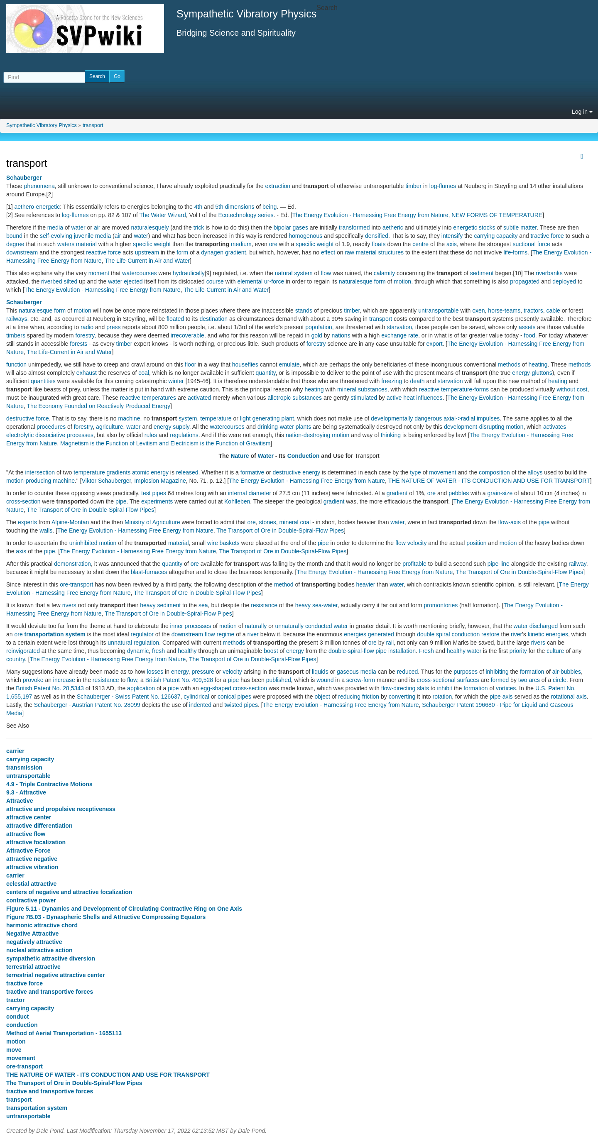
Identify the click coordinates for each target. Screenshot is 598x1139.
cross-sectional (436, 680)
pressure (202, 671)
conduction (465, 634)
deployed (564, 281)
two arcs (529, 680)
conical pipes (234, 696)
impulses (488, 418)
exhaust (86, 372)
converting (402, 696)
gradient (397, 493)
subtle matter (520, 227)
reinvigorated (23, 651)
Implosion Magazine (160, 480)
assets (527, 327)
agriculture (109, 426)
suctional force (531, 244)
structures (391, 252)
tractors (533, 310)
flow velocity (410, 543)
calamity (384, 273)
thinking (391, 435)
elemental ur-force (260, 281)
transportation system (55, 634)
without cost (572, 389)
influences (429, 397)
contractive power (31, 900)
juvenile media (92, 235)
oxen (478, 310)
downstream (22, 252)
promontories (441, 605)
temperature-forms (465, 389)
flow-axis (509, 522)
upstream (147, 252)
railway (577, 563)
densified (376, 235)
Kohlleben (237, 501)
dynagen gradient (223, 252)
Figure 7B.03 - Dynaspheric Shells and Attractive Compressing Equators (106, 917)
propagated (524, 281)
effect (328, 252)
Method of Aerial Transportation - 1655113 (64, 1033)
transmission (24, 767)
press (113, 327)
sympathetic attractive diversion (50, 958)
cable (553, 310)
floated (175, 318)
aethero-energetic (37, 206)
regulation (146, 642)
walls (45, 530)
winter (176, 381)
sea (203, 605)
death (417, 381)
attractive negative (31, 858)
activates (554, 426)
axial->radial (459, 418)
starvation (399, 327)
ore (273, 244)
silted (71, 281)
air (97, 227)
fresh (158, 651)
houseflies (245, 364)
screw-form (360, 680)
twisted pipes (241, 704)
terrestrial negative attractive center (55, 975)
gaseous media (356, 671)
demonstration (72, 563)
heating (537, 364)
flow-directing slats (405, 688)
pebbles (458, 493)
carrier (15, 751)
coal (143, 372)
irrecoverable (187, 335)
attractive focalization (36, 842)
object (322, 696)
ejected (133, 281)
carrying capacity (495, 235)
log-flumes (442, 186)
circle (559, 680)
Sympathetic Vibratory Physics (41, 125)
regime (226, 634)
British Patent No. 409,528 (179, 680)
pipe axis (501, 696)
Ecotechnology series (246, 215)
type (415, 472)
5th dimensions (234, 206)
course (215, 281)
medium (241, 244)
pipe (120, 501)
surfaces (468, 680)
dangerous (428, 418)
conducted (318, 626)
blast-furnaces (149, 572)
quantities (43, 381)
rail (390, 642)
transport (93, 125)
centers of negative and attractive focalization (69, 892)
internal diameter (249, 493)
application (141, 688)
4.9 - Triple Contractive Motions (49, 784)
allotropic (279, 397)
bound (14, 235)
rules (151, 435)
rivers (69, 605)
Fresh (426, 651)
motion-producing (28, 480)
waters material (77, 244)
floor (190, 364)
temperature (215, 418)
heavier (365, 584)
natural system (294, 273)
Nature (239, 455)
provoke (33, 680)
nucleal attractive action (39, 950)
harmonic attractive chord (42, 925)
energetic (465, 227)
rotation (442, 696)
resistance (264, 605)
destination (213, 318)
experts (27, 522)
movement (442, 472)
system (188, 418)
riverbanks (549, 273)
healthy (187, 651)
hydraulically (189, 273)
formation (532, 671)
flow (326, 273)
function (16, 364)
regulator (142, 634)
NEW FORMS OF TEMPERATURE (496, 215)
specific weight (152, 244)
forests (78, 343)
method (284, 584)
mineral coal (295, 522)
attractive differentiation (39, 825)
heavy (147, 605)
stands (303, 310)
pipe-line (499, 563)
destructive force (27, 418)
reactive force (103, 252)
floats (378, 244)
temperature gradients (102, 472)
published (278, 680)
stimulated (363, 397)
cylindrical (196, 696)
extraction (277, 186)
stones (267, 522)
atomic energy (150, 472)
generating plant (273, 418)
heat (408, 397)
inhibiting (496, 671)
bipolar (282, 227)
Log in (582, 111)
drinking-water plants (284, 426)
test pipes (153, 493)
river (253, 634)
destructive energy (296, 472)
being (269, 206)
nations (340, 335)
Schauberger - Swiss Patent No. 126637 (129, 696)
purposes (465, 671)
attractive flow (25, 834)
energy (295, 651)
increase (64, 680)
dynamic (138, 651)
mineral (346, 389)
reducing (349, 696)
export (434, 343)
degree (15, 244)
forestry (85, 335)
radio (87, 327)
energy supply (171, 426)
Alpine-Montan (70, 522)
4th (198, 206)
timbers (15, 335)
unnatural (120, 642)
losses (155, 671)
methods (509, 364)
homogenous (305, 235)
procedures (51, 426)
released (187, 472)
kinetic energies (548, 634)
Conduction (303, 455)
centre (420, 244)
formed (500, 680)
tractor (15, 1000)
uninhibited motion (93, 543)
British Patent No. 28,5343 (49, 688)
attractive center (28, 817)
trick (199, 227)
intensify (452, 235)
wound (324, 680)
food (529, 335)
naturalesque (356, 281)
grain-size (500, 493)
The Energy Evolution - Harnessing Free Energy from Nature (370, 215)
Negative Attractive (32, 933)
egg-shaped (216, 688)
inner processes (190, 626)
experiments (157, 501)
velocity (232, 671)
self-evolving (56, 235)
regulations (184, 435)
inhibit (444, 688)
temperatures (159, 397)
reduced (407, 671)
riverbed (51, 281)
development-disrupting (474, 426)
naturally (256, 626)
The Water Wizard (162, 215)
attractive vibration (32, 867)
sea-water (325, 605)
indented (200, 704)
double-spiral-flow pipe (357, 651)
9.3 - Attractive (26, 792)
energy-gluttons (532, 372)
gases (300, 227)
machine (129, 418)
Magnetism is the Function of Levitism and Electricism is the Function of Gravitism (165, 443)
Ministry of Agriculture (152, 522)
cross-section (23, 501)
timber (413, 186)
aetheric (392, 227)
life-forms (516, 252)
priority (518, 651)
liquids (320, 671)
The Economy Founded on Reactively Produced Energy (99, 406)
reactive (429, 389)
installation (402, 651)
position (476, 543)
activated (199, 397)
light (245, 418)
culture (555, 651)
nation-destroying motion (317, 435)
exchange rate (399, 335)
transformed (354, 227)
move (14, 1049)
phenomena (39, 186)
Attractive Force (28, 850)
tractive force (547, 235)
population (318, 327)
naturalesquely (150, 227)
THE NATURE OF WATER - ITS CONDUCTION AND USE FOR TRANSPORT (489, 480)
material (178, 543)
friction (370, 696)
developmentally (392, 418)
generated (381, 634)
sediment (482, 273)
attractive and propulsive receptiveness (60, 809)
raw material (360, 252)
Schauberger (24, 177)
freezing (391, 381)
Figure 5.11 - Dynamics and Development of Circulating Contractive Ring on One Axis (124, 908)
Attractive (19, 800)
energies (355, 634)
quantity (266, 372)
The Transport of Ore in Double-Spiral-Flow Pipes (90, 509)
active (394, 397)
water (78, 227)
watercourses (139, 273)
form (182, 252)
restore (490, 634)
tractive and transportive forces (49, 991)
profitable (414, 563)
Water (266, 455)
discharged (543, 626)
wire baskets (223, 543)
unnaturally (289, 626)
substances (372, 389)
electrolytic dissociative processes (49, 435)
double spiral (433, 634)
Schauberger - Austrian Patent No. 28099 (87, 704)
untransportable (438, 310)
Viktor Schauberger (106, 480)
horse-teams (504, 310)
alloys (535, 472)
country (15, 659)
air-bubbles (566, 671)
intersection (40, 472)
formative (252, 472)
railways (16, 318)
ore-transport (76, 584)
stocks (487, 227)
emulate (289, 364)
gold (316, 335)
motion (402, 281)
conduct (17, 1016)
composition (494, 472)
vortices (506, 688)
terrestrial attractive (33, 966)
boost (271, 651)
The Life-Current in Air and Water (147, 260)
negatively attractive (34, 942)
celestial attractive (31, 883)
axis (451, 244)
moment (99, 273)
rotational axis (568, 696)
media (55, 227)
